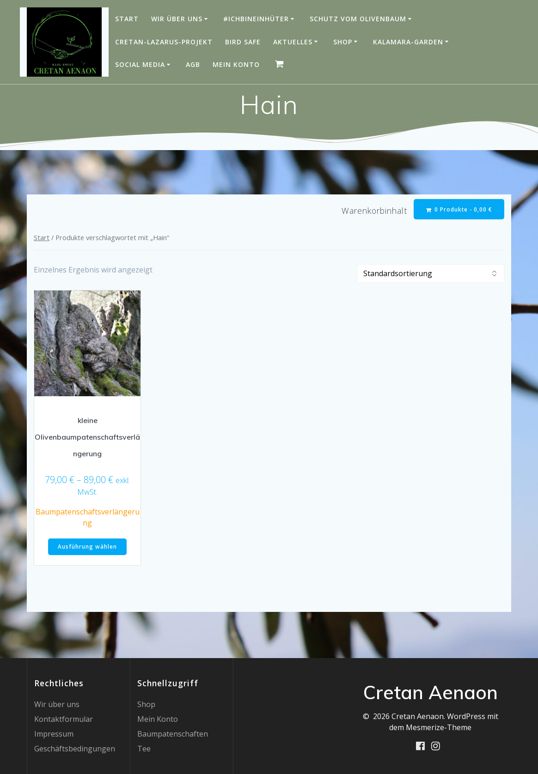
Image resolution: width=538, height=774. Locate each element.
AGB (193, 64)
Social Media (140, 64)
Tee (144, 749)
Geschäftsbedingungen (74, 749)
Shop (342, 41)
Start (127, 18)
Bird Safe (243, 41)
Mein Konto (236, 64)
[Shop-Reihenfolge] (430, 274)
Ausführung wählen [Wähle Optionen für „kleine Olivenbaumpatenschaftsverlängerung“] (87, 547)
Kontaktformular (63, 719)
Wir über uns (176, 18)
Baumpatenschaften (172, 734)
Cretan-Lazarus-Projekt (164, 41)
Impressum (53, 734)
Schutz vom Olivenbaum (358, 18)
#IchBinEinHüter (256, 18)
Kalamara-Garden (408, 41)
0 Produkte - (458, 209)
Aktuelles (292, 41)
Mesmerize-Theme (438, 727)
